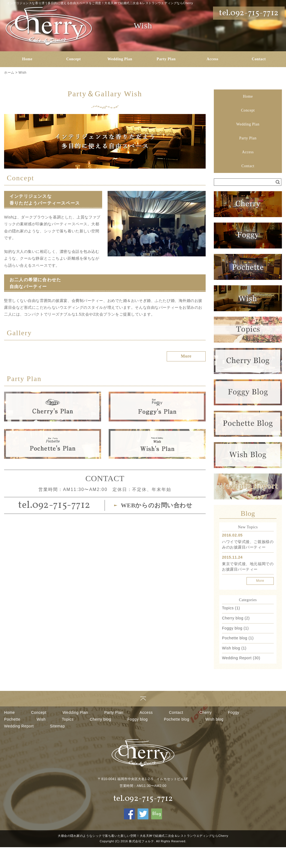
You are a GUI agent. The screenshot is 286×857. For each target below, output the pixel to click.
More (260, 581)
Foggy (233, 712)
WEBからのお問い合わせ (156, 505)
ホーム (9, 72)
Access (212, 59)
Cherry (205, 712)
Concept (73, 59)
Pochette (12, 719)
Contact (259, 59)
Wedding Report (237, 658)
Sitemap (57, 726)
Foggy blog (232, 628)
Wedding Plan (119, 59)
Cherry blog (233, 618)
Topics (228, 608)
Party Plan (166, 59)
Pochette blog (234, 638)
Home (27, 59)
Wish (22, 72)
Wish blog (231, 648)
